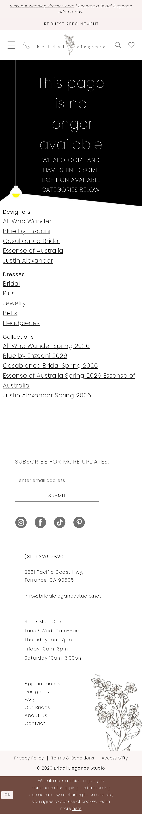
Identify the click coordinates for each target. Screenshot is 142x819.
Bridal (11, 287)
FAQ (29, 705)
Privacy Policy (29, 763)
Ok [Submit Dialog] (8, 800)
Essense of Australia (33, 254)
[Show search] (118, 48)
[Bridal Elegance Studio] (71, 47)
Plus (9, 296)
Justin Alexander (28, 264)
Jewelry (14, 306)
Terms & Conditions (72, 763)
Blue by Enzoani (26, 234)
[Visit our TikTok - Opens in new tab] (60, 528)
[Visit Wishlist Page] (131, 48)
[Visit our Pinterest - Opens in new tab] (79, 528)
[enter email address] (57, 484)
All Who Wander (27, 224)
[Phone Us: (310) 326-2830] (26, 47)
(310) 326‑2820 (44, 562)
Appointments (42, 689)
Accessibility (115, 763)
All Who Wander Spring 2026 (46, 349)
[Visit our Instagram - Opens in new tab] (21, 528)
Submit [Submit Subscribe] (57, 500)
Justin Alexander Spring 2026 (47, 398)
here (77, 814)
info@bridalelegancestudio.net (63, 601)
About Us (36, 721)
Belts (10, 316)
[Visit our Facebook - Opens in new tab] (40, 528)
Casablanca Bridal (31, 244)
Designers (37, 697)
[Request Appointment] (71, 26)
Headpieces (21, 326)
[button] (11, 47)
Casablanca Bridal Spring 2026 (50, 369)
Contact (35, 728)
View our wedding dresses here (50, 7)
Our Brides (37, 713)
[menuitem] (11, 47)
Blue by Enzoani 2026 (35, 359)
